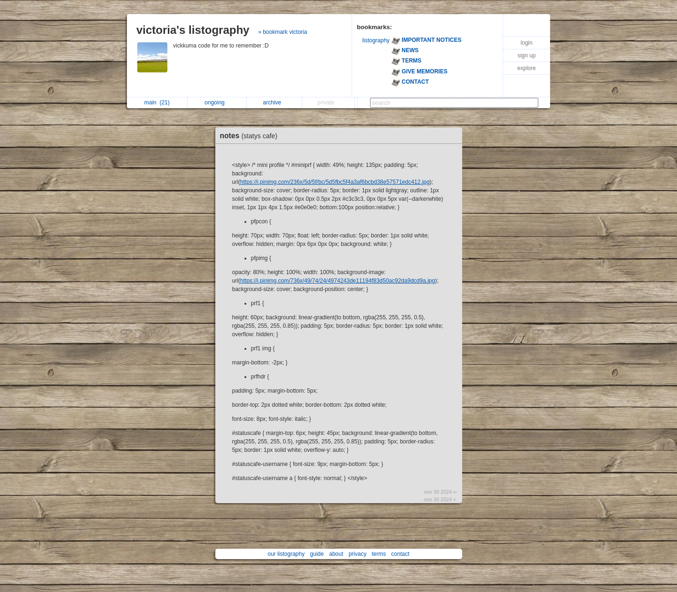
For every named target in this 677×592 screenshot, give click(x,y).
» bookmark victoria (282, 32)
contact (400, 554)
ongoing (217, 102)
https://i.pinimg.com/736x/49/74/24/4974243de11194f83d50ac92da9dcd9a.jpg (337, 280)
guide (316, 554)
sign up (527, 55)
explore (526, 68)
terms (379, 554)
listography (376, 40)
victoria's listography (192, 30)
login (526, 42)
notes (251, 136)
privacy (357, 554)
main (157, 102)
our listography (286, 554)
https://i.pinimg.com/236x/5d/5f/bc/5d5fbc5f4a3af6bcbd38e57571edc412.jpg (335, 182)
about (336, 554)
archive (274, 102)
